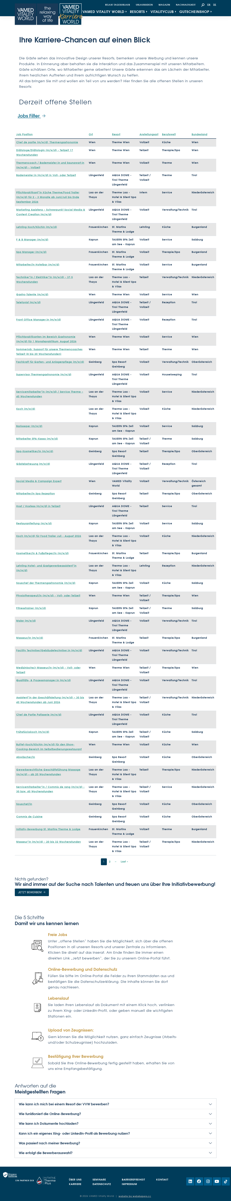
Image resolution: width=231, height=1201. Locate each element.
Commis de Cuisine (29, 816)
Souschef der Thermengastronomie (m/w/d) (45, 583)
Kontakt (162, 1179)
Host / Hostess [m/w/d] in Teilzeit (38, 506)
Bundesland (199, 134)
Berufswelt (169, 134)
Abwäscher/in (25, 757)
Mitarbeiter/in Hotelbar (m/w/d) (37, 264)
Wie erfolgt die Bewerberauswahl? (46, 1153)
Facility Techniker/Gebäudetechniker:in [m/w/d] (49, 650)
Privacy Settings (12, 1175)
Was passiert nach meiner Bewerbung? (49, 1143)
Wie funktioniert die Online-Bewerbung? (50, 1114)
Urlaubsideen (144, 4)
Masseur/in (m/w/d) (29, 637)
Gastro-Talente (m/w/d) (32, 294)
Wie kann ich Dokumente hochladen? (49, 1123)
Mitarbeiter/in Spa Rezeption (35, 493)
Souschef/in (24, 804)
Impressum (129, 1184)
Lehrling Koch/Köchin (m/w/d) (36, 227)
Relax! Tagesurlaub (117, 4)
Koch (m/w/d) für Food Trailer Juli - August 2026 (48, 536)
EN (208, 4)
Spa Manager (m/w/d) (31, 252)
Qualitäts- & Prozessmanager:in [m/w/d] (43, 680)
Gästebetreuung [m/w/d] (33, 464)
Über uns (75, 1179)
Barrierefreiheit (133, 1179)
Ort (91, 134)
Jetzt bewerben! (30, 892)
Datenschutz (102, 1184)
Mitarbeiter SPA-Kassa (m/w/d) (37, 438)
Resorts (137, 11)
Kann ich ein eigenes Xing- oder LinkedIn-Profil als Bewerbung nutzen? (74, 1133)
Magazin (164, 4)
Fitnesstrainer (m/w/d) (31, 608)
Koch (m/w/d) (25, 408)
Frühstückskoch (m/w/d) (32, 732)
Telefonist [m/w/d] (28, 302)
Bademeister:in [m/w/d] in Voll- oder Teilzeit (46, 175)
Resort (116, 134)
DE (214, 4)
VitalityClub (162, 11)
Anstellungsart (149, 134)
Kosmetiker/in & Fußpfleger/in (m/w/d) (42, 553)
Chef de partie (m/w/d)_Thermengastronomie (47, 142)
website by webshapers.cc (135, 1196)
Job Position (24, 134)
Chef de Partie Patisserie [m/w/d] (38, 714)
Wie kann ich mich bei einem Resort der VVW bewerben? (64, 1104)
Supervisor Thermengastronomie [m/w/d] (43, 374)
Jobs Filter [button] (29, 116)
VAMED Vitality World (103, 11)
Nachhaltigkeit (186, 4)
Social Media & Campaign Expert (39, 481)
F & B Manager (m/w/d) (32, 239)
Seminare (99, 1179)
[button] (202, 5)
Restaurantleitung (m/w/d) (34, 523)
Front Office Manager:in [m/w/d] (38, 319)
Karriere (75, 1184)
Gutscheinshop (194, 11)
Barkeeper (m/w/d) (29, 426)
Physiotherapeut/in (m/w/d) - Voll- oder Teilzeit (48, 595)
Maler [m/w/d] (26, 620)
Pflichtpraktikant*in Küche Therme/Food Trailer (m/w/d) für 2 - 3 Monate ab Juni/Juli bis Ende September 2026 (47, 197)
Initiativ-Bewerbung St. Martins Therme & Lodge (48, 829)
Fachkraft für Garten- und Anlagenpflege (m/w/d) (50, 362)
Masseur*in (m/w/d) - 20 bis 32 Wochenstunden (48, 841)
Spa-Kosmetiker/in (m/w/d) (34, 451)
